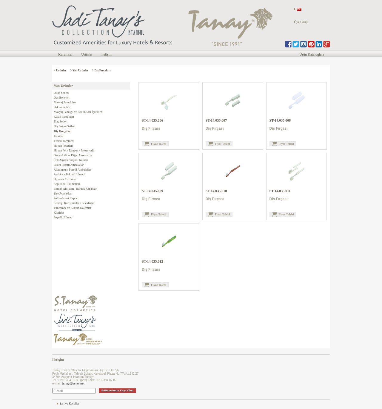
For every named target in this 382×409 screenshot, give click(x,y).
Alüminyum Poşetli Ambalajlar (72, 169)
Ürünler (86, 54)
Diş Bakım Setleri (64, 126)
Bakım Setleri (62, 107)
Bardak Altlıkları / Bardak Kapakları (75, 188)
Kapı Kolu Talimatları (67, 184)
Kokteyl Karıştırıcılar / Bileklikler (74, 203)
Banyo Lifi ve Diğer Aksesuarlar (73, 155)
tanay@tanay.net (73, 383)
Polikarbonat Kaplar (66, 198)
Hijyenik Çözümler (65, 179)
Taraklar (59, 136)
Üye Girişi (301, 22)
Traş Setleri (60, 121)
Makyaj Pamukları (65, 102)
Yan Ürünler (81, 70)
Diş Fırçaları (102, 70)
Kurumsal (65, 54)
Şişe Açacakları (63, 193)
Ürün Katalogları (311, 54)
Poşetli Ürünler (63, 217)
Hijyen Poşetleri (63, 145)
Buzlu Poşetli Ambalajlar (69, 164)
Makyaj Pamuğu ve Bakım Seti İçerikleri (78, 112)
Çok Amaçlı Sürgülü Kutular (71, 160)
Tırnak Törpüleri (64, 141)
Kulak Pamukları (64, 116)
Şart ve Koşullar (69, 403)
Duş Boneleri (62, 97)
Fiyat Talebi (158, 143)
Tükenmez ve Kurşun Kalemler (72, 207)
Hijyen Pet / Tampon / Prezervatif (74, 150)
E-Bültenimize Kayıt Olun (117, 390)
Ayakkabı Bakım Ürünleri (69, 174)
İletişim (107, 54)
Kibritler (59, 212)
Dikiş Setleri (61, 92)
